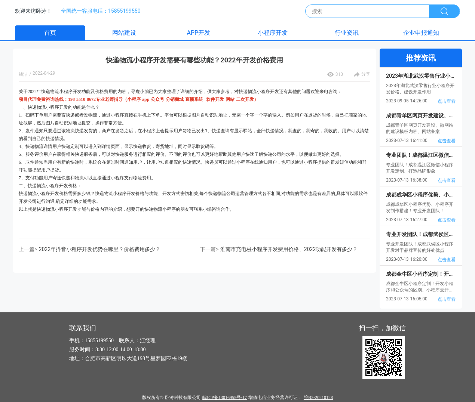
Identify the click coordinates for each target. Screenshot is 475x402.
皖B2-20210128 (318, 397)
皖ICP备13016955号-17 (224, 397)
